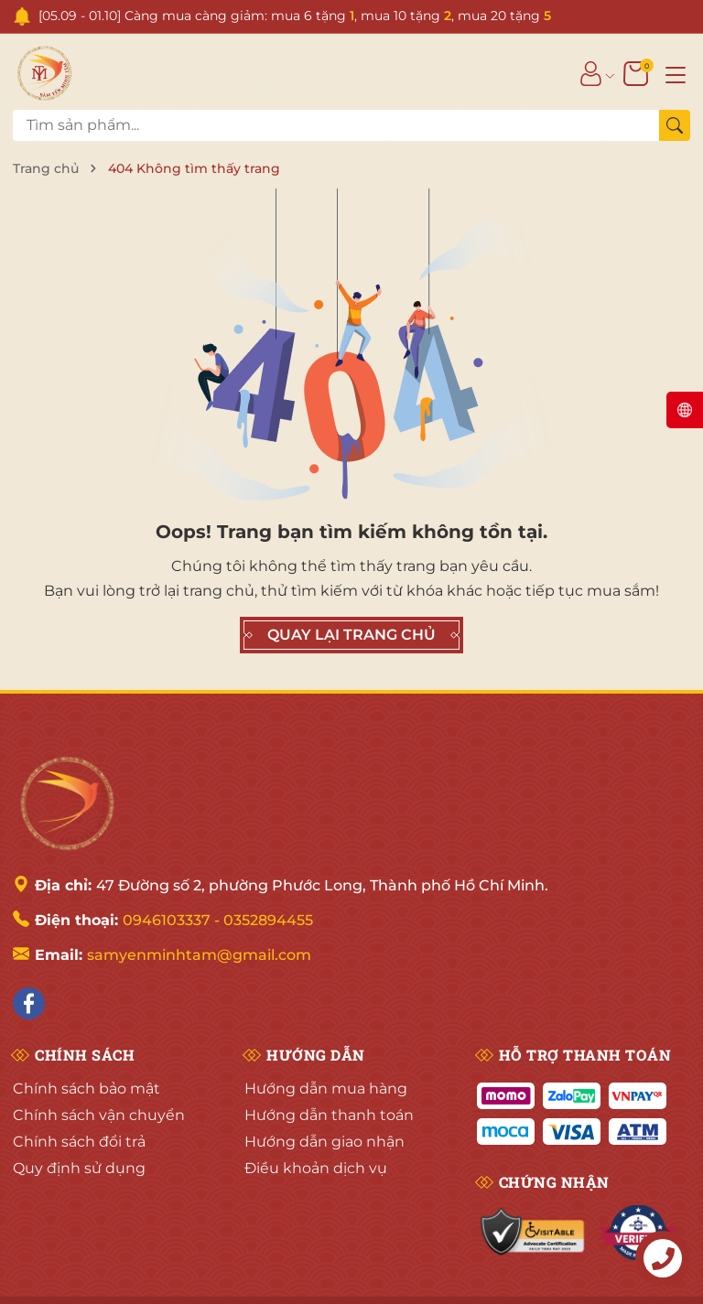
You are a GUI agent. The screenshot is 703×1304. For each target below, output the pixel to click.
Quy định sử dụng (79, 1168)
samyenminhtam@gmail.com (199, 955)
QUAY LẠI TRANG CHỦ (351, 635)
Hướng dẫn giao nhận (324, 1141)
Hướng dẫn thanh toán (329, 1115)
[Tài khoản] (591, 73)
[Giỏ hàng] (637, 73)
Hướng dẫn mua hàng (325, 1088)
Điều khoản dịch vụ (315, 1168)
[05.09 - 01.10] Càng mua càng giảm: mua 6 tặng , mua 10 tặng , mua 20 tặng (294, 15)
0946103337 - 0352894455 (218, 920)
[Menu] (675, 73)
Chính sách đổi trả (79, 1141)
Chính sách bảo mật (86, 1088)
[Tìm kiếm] (674, 125)
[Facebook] (29, 1003)
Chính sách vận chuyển (99, 1115)
